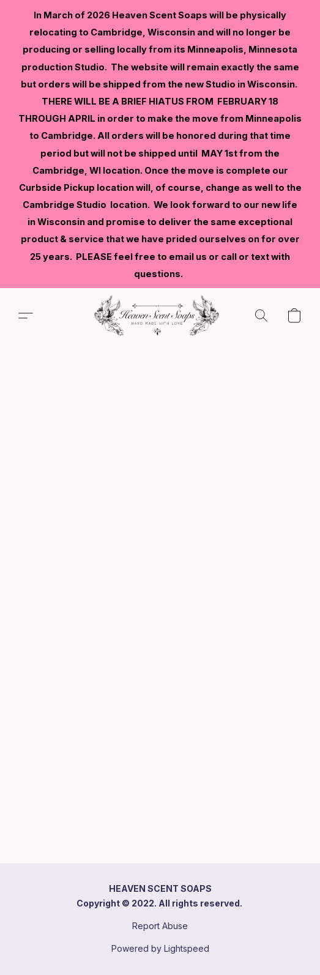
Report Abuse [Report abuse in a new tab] (160, 926)
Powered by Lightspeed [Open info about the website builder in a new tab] (160, 948)
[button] (159, 315)
